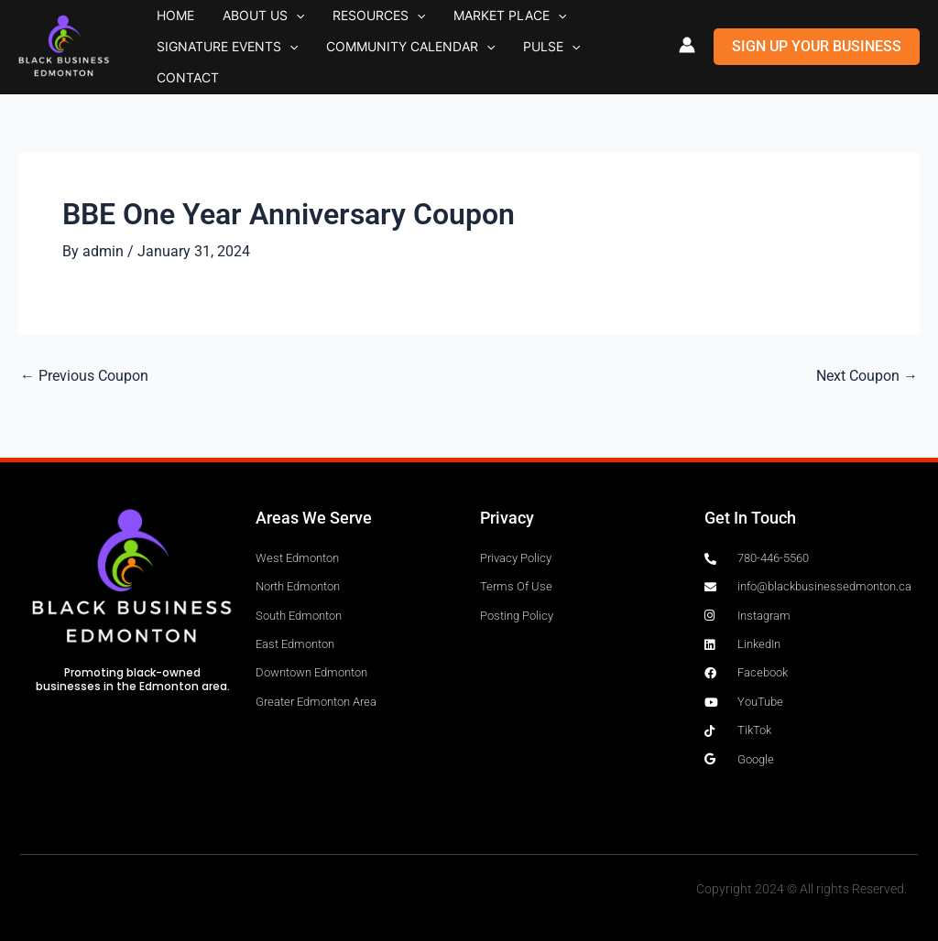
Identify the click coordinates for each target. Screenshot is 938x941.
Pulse (509, 66)
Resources (335, 27)
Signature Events (218, 66)
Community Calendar (384, 66)
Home (167, 27)
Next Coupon (867, 376)
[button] (270, 27)
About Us (237, 27)
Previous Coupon (84, 376)
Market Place (450, 27)
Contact (580, 65)
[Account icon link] (687, 45)
